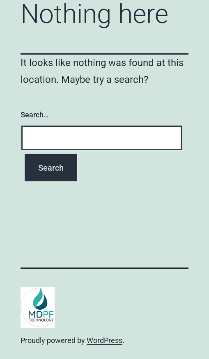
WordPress (104, 340)
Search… (35, 114)
